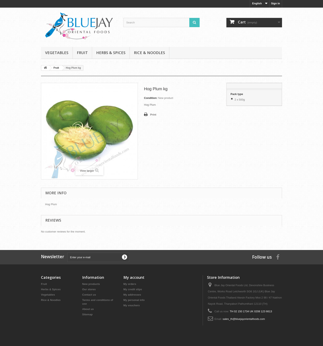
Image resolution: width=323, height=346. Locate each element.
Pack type (237, 94)
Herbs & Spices (110, 52)
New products (91, 284)
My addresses (132, 294)
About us (88, 309)
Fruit (82, 52)
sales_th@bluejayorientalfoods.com (244, 319)
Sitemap (87, 314)
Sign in (275, 3)
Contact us (89, 294)
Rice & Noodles (149, 52)
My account (133, 277)
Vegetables (56, 52)
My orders (129, 284)
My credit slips (132, 289)
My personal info (134, 300)
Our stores (89, 289)
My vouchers (131, 305)
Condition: (150, 98)
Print (153, 114)
